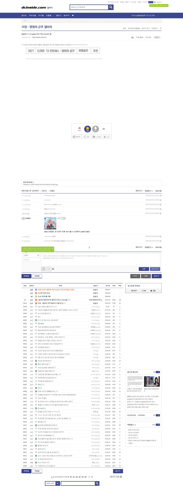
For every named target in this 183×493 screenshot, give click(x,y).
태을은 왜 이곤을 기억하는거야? (47, 340)
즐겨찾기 (134, 291)
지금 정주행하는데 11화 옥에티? (48, 327)
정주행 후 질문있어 (43, 381)
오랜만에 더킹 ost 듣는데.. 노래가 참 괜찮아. (52, 418)
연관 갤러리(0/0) (134, 28)
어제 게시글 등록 (143, 15)
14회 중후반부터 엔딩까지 (45, 330)
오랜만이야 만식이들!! (44, 466)
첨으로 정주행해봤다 (43, 435)
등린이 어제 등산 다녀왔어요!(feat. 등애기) (142, 440)
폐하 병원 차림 (41, 364)
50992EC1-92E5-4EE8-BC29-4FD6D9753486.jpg (40, 184)
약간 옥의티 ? (41, 462)
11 (74, 477)
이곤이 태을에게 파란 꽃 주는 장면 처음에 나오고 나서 (55, 310)
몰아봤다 (39, 422)
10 (71, 477)
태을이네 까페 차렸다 (44, 371)
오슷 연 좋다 (41, 398)
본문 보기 (139, 191)
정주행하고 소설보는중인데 (46, 334)
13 (80, 477)
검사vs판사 (40, 408)
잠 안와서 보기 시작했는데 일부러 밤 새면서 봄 (53, 401)
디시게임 (133, 2)
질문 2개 (39, 449)
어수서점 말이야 (42, 313)
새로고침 (158, 191)
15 (85, 477)
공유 (86, 136)
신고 (106, 136)
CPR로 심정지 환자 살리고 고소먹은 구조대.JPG (143, 396)
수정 (135, 276)
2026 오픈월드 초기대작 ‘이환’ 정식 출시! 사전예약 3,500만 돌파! (67, 232)
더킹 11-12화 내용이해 (44, 368)
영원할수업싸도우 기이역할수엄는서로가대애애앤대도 (55, 395)
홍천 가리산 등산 (133, 430)
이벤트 (139, 2)
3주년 (38, 388)
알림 (153, 291)
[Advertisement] (152, 80)
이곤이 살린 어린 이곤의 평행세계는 (49, 351)
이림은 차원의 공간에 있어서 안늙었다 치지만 (52, 354)
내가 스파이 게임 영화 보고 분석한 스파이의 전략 (53, 456)
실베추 (76, 136)
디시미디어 (131, 415)
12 (77, 477)
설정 (124, 28)
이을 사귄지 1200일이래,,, (45, 391)
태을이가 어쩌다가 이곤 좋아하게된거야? (51, 405)
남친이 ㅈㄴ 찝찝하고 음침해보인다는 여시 (141, 402)
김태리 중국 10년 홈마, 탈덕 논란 (137, 407)
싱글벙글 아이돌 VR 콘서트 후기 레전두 (140, 399)
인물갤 (122, 2)
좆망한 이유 (40, 446)
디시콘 (145, 2)
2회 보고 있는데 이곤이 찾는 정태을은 (49, 357)
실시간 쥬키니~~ (133, 438)
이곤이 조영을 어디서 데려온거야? (48, 432)
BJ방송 (66, 15)
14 (82, 477)
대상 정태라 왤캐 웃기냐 (45, 307)
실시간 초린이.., (133, 435)
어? (37, 317)
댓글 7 (157, 37)
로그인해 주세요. (134, 286)
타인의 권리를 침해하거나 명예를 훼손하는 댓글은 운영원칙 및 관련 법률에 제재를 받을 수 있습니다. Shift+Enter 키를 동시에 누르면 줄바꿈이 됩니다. (75, 257)
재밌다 (39, 385)
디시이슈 (141, 415)
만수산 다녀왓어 (133, 432)
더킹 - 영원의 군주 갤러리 (37, 27)
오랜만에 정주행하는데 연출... (47, 374)
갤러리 (24, 15)
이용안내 (154, 28)
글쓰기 (156, 276)
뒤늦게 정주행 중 (42, 361)
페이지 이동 (116, 477)
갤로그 (127, 2)
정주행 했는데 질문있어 (44, 378)
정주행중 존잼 (41, 347)
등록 (143, 269)
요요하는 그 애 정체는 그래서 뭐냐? (49, 337)
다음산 (130, 443)
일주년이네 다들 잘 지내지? (46, 452)
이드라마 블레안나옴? (44, 442)
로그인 (151, 2)
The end (39, 324)
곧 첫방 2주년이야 (42, 459)
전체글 (26, 276)
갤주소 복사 (146, 28)
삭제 (160, 195)
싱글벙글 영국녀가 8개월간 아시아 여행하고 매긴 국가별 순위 (143, 404)
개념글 (36, 276)
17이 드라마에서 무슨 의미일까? (48, 344)
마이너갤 (110, 2)
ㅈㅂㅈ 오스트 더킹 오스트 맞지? (48, 415)
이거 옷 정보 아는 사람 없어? (46, 320)
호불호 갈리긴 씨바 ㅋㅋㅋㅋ (46, 412)
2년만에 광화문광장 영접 (45, 425)
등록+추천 (155, 269)
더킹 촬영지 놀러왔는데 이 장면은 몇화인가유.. (53, 439)
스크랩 (132, 37)
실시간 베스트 (132, 372)
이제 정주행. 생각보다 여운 (46, 429)
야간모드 (158, 2)
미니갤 (116, 2)
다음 (89, 477)
